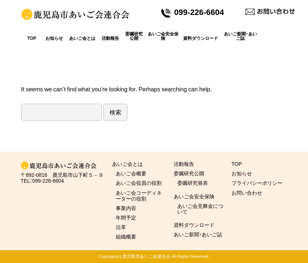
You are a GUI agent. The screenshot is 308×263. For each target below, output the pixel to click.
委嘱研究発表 (192, 182)
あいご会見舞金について (200, 208)
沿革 (121, 226)
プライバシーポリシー (257, 182)
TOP (31, 38)
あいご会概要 (131, 173)
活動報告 (110, 38)
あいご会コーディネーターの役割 (139, 195)
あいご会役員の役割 (139, 182)
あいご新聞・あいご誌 (240, 35)
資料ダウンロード (200, 38)
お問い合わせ (247, 192)
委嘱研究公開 (134, 35)
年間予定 (126, 217)
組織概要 (126, 236)
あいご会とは (82, 38)
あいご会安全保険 (163, 35)
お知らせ (54, 38)
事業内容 (126, 207)
